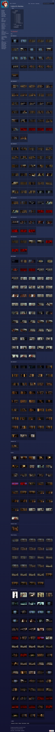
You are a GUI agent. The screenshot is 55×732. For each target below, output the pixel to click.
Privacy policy (12, 730)
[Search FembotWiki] (48, 3)
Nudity (28, 723)
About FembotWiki (17, 730)
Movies (16, 723)
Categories (13, 723)
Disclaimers (22, 730)
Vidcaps (19, 723)
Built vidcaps (24, 723)
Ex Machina (14, 31)
